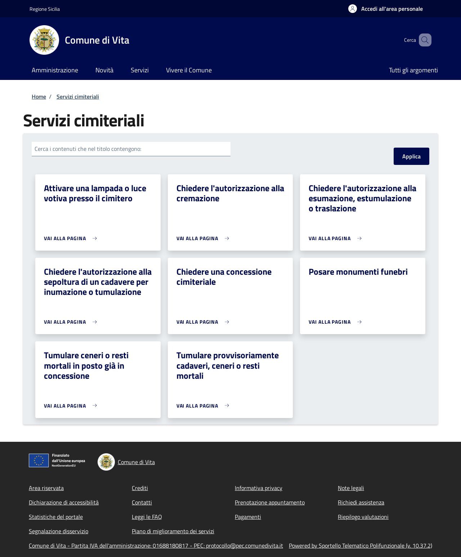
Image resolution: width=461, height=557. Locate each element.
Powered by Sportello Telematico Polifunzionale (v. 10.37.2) (360, 545)
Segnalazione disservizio (58, 531)
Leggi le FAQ (147, 516)
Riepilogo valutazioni (363, 516)
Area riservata (46, 488)
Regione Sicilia (45, 9)
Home (39, 96)
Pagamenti (248, 516)
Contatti (142, 502)
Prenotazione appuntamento (270, 502)
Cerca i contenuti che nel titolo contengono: (88, 148)
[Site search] (422, 40)
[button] (385, 8)
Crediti (140, 488)
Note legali (351, 488)
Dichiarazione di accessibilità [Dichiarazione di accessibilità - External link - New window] (64, 502)
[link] (72, 238)
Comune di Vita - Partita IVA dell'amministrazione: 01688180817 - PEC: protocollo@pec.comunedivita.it (156, 545)
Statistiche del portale (56, 516)
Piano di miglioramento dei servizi (173, 531)
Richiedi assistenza (361, 502)
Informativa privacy (258, 488)
